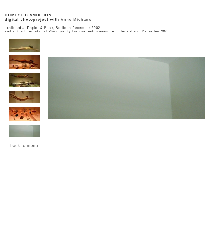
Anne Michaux (76, 19)
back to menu (24, 145)
